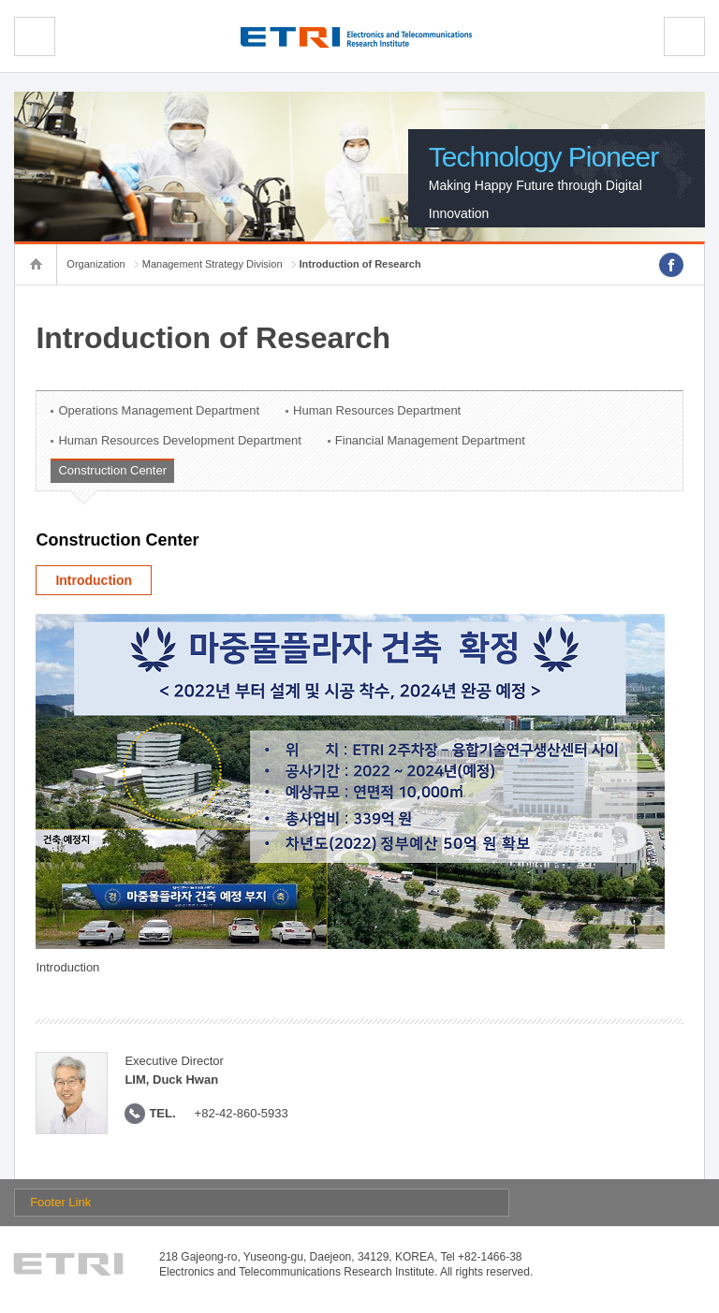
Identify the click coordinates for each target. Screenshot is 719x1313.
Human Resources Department (377, 410)
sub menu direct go (0, 0)
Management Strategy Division (212, 264)
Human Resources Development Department (179, 440)
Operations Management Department (158, 410)
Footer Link (60, 1202)
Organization (95, 264)
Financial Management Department (430, 440)
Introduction (93, 580)
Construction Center (112, 470)
